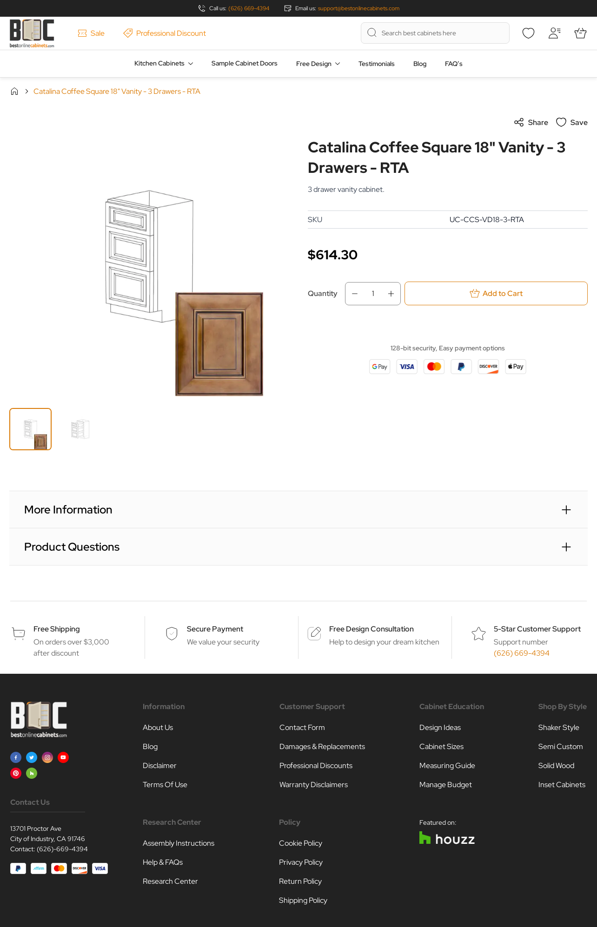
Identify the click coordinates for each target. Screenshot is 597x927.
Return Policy (300, 881)
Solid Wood (556, 765)
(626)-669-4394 (62, 849)
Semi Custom (560, 746)
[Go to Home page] (31, 33)
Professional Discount (164, 33)
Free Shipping (56, 629)
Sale (91, 33)
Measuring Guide (447, 765)
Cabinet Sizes (441, 746)
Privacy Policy (301, 862)
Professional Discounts (315, 765)
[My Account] (554, 33)
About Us (158, 727)
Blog (419, 63)
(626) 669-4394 (248, 8)
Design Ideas (440, 727)
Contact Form (302, 727)
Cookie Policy (300, 843)
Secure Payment (215, 629)
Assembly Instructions (178, 843)
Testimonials (376, 63)
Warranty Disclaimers (313, 784)
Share (530, 122)
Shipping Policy (303, 900)
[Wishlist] (528, 33)
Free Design (314, 63)
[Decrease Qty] (352, 293)
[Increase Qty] (394, 293)
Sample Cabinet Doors (245, 63)
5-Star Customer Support (537, 629)
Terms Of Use (165, 784)
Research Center (170, 881)
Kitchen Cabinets (159, 63)
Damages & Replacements (322, 746)
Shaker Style (558, 727)
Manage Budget (445, 784)
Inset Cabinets (561, 784)
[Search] (372, 32)
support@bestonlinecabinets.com (358, 8)
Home (14, 91)
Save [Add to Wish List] (572, 122)
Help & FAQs (163, 862)
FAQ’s (454, 63)
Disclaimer (160, 765)
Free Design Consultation (371, 629)
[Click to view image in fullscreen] (149, 256)
